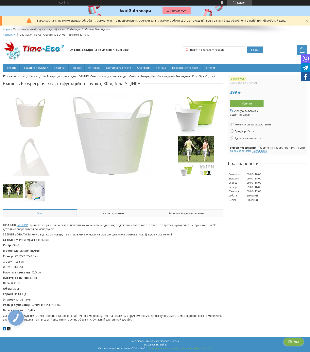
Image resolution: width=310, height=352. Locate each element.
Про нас (76, 67)
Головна (11, 67)
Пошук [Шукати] (255, 49)
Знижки (210, 67)
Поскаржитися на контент (162, 348)
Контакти (94, 67)
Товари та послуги (34, 67)
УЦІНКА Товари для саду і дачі (56, 76)
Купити (247, 103)
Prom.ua (175, 341)
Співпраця (143, 67)
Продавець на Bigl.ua (155, 344)
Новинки (59, 67)
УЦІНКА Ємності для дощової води (102, 76)
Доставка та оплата (118, 67)
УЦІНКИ (22, 225)
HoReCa (161, 67)
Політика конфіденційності (196, 348)
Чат (293, 341)
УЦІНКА (28, 76)
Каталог (14, 76)
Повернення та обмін (185, 67)
